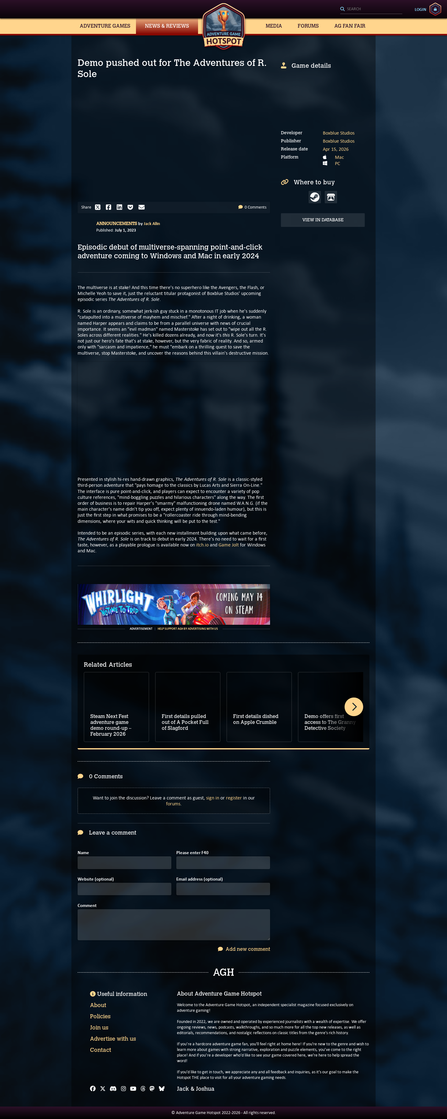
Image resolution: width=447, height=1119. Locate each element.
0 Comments (252, 207)
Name (83, 853)
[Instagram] (123, 1088)
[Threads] (143, 1088)
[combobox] (371, 9)
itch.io (202, 545)
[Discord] (113, 1088)
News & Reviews (167, 26)
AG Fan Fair (349, 26)
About (98, 1005)
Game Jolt (229, 545)
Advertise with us (113, 1038)
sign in (212, 798)
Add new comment (244, 949)
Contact (100, 1050)
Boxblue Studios (338, 133)
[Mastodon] (152, 1088)
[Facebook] (93, 1088)
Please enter (192, 853)
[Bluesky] (162, 1088)
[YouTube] (133, 1088)
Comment (87, 906)
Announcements (116, 223)
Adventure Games (105, 26)
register (234, 798)
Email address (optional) (199, 879)
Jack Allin (152, 223)
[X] (103, 1088)
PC (337, 163)
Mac (339, 157)
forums (173, 804)
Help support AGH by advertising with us (188, 628)
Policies (100, 1016)
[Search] (371, 9)
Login (420, 9)
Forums (308, 26)
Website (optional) (96, 879)
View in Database (323, 220)
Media (274, 26)
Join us (99, 1027)
